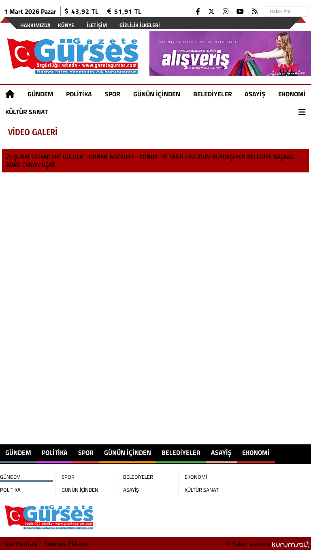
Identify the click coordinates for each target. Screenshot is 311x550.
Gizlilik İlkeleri (139, 25)
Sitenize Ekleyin (66, 543)
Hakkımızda (35, 25)
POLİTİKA (79, 94)
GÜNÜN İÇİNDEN (156, 94)
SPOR (112, 94)
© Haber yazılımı (268, 543)
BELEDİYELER (212, 94)
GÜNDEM (40, 94)
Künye (66, 25)
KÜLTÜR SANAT (26, 112)
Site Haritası (20, 543)
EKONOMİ (292, 94)
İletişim (97, 25)
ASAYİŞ (255, 94)
